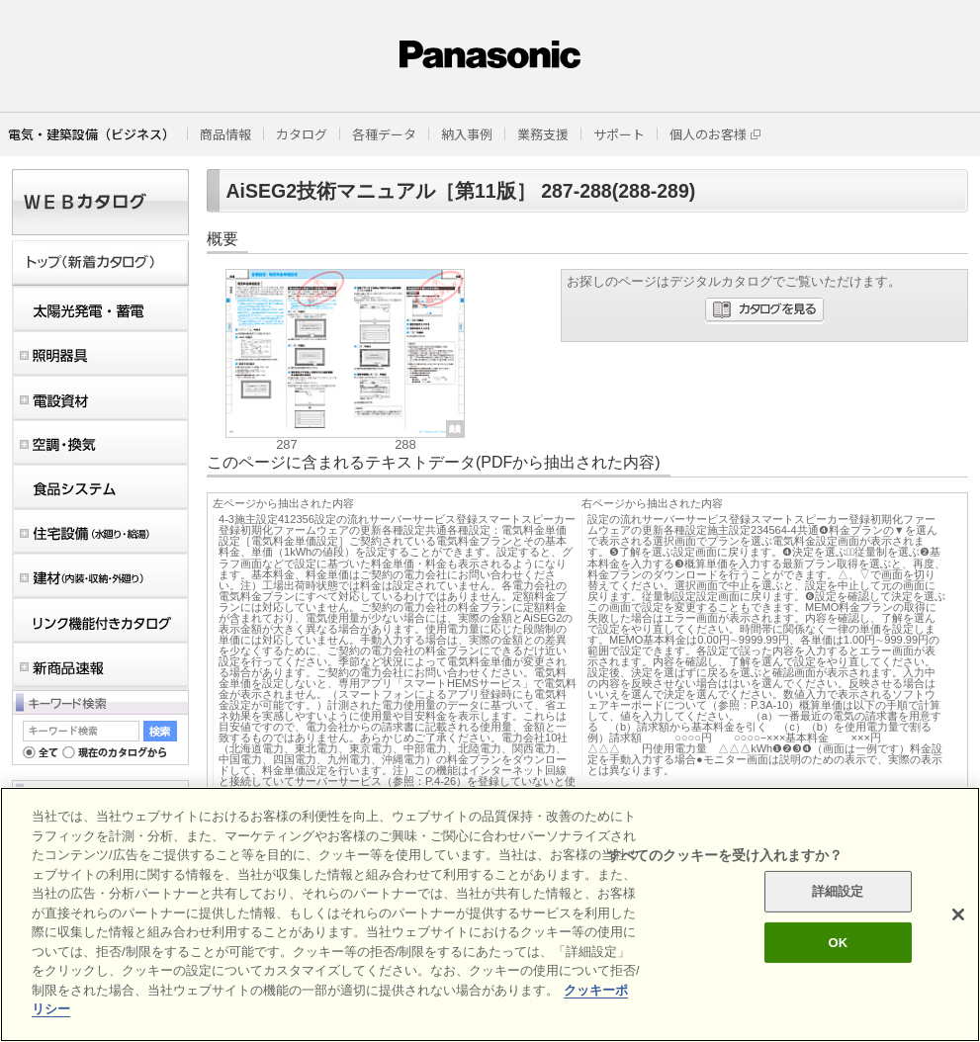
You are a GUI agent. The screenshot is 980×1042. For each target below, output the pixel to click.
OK (837, 942)
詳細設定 (838, 891)
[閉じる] (958, 914)
